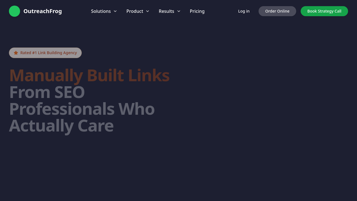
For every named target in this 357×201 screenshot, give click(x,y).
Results (170, 11)
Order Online (277, 11)
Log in (244, 11)
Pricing (197, 11)
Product (138, 11)
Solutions (104, 11)
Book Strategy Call (324, 11)
